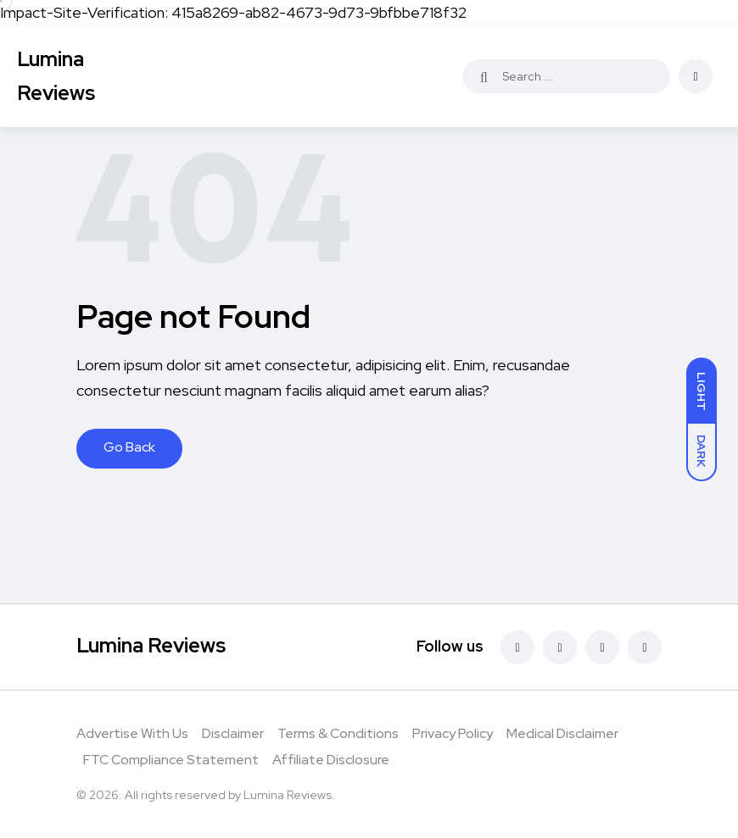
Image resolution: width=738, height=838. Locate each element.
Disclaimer (233, 733)
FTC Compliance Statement (171, 760)
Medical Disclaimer (562, 733)
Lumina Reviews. (289, 794)
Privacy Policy (452, 733)
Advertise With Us (132, 733)
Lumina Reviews (56, 76)
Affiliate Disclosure (330, 760)
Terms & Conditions (338, 733)
